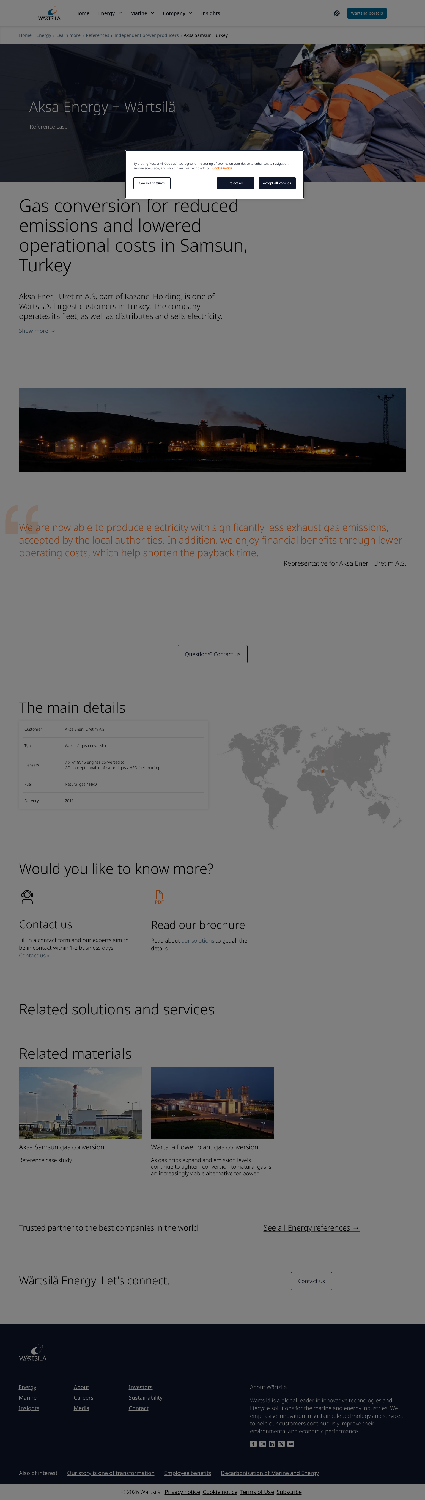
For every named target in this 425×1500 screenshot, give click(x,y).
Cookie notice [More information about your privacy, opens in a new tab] (222, 168)
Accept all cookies (277, 183)
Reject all (236, 183)
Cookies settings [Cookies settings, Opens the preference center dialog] (152, 183)
